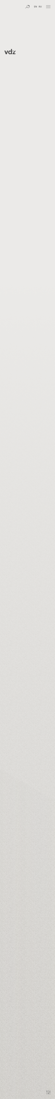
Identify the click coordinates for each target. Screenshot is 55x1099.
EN (35, 7)
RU (40, 7)
